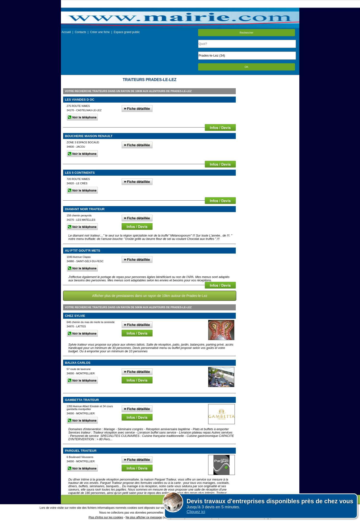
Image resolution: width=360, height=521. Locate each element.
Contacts (80, 32)
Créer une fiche (100, 32)
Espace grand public (127, 32)
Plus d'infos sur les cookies (106, 517)
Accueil (66, 32)
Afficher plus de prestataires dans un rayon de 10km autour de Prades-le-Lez (149, 296)
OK (246, 66)
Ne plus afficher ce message (144, 517)
